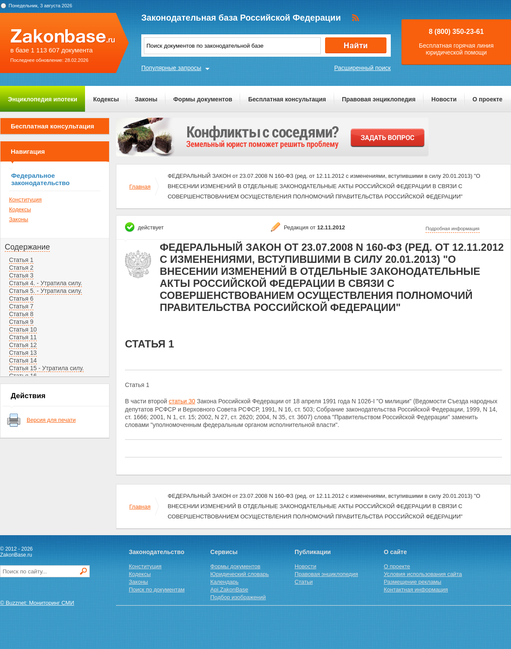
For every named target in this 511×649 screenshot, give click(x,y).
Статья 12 (23, 344)
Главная (139, 186)
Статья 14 (23, 360)
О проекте (487, 99)
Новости (444, 99)
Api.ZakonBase (229, 589)
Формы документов (202, 99)
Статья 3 (21, 275)
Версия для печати (51, 420)
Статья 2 (21, 267)
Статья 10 (23, 329)
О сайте (395, 551)
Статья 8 (21, 314)
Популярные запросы (171, 67)
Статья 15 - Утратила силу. (46, 368)
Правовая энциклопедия (378, 99)
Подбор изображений (238, 597)
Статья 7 (21, 306)
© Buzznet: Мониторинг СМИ (37, 603)
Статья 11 (23, 337)
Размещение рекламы (412, 582)
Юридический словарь (239, 574)
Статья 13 (23, 352)
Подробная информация (453, 228)
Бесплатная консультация (287, 99)
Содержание (27, 247)
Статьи (304, 582)
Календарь (224, 582)
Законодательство (156, 551)
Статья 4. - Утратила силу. (45, 283)
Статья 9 (21, 321)
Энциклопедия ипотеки (42, 99)
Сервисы (223, 551)
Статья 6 (21, 298)
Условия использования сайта (423, 574)
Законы (146, 99)
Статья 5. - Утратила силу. (45, 290)
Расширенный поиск (362, 67)
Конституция (25, 199)
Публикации (313, 551)
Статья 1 (21, 259)
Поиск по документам (157, 589)
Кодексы (106, 99)
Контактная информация (416, 589)
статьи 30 (182, 401)
